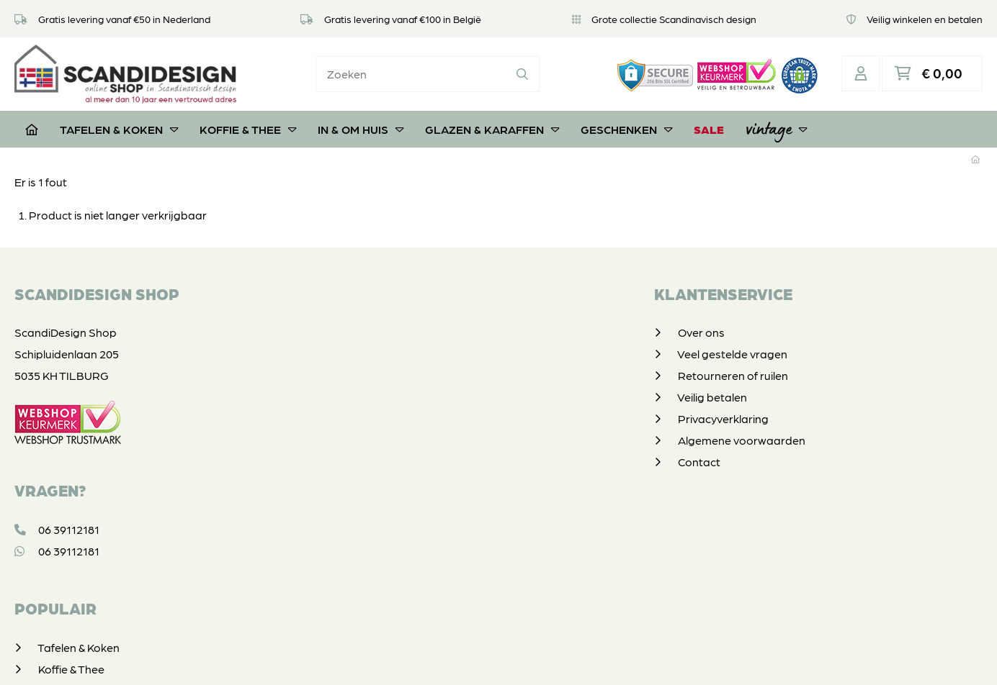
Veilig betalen (395, 395)
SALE (709, 128)
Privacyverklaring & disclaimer (496, 659)
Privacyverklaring (406, 417)
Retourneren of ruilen (416, 374)
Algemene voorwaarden (424, 438)
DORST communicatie (694, 659)
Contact (382, 460)
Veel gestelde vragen (415, 352)
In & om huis (360, 128)
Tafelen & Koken (119, 128)
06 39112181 (56, 528)
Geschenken (626, 128)
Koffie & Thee (248, 128)
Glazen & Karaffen (492, 128)
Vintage (776, 127)
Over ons (384, 330)
